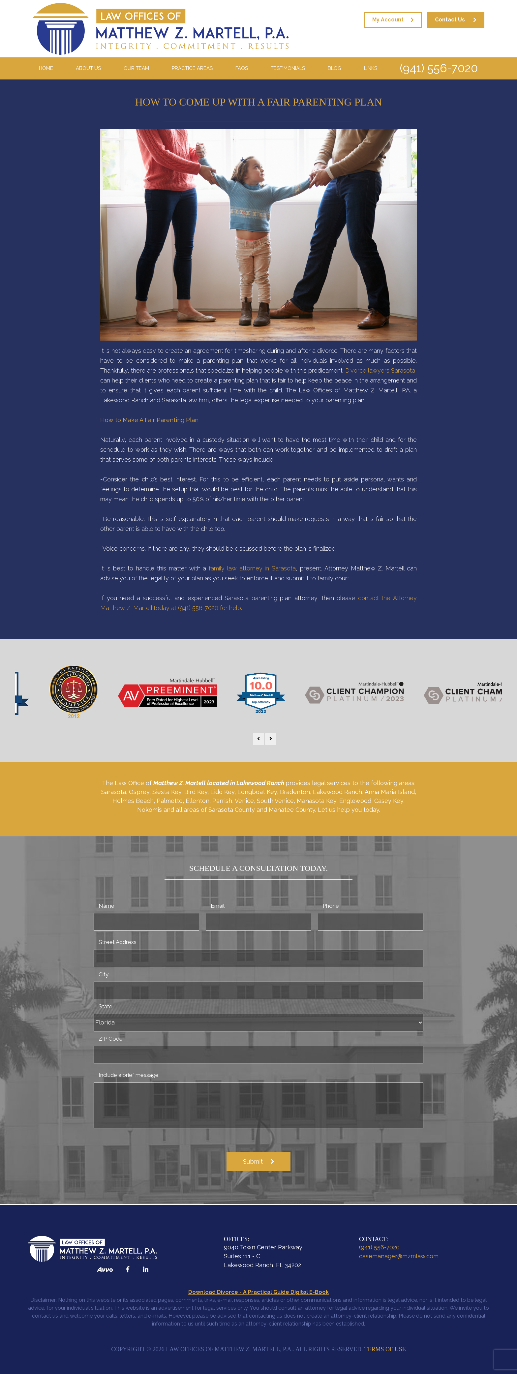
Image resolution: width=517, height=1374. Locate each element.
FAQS (241, 68)
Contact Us (450, 19)
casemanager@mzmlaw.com (399, 1256)
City (103, 974)
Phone (331, 905)
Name (106, 905)
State (105, 1006)
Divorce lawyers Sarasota (380, 370)
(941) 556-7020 (439, 68)
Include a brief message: (129, 1075)
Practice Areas (192, 68)
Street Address (118, 942)
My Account (388, 19)
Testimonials (288, 68)
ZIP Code (111, 1038)
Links (370, 68)
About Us (88, 68)
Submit (253, 1161)
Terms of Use (385, 1349)
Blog (334, 68)
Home (46, 68)
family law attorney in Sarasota (252, 568)
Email (218, 905)
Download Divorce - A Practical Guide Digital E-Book (258, 1292)
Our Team (136, 68)
